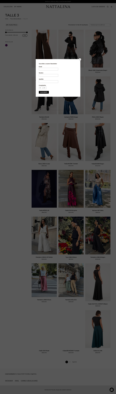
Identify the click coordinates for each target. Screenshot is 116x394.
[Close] (80, 59)
